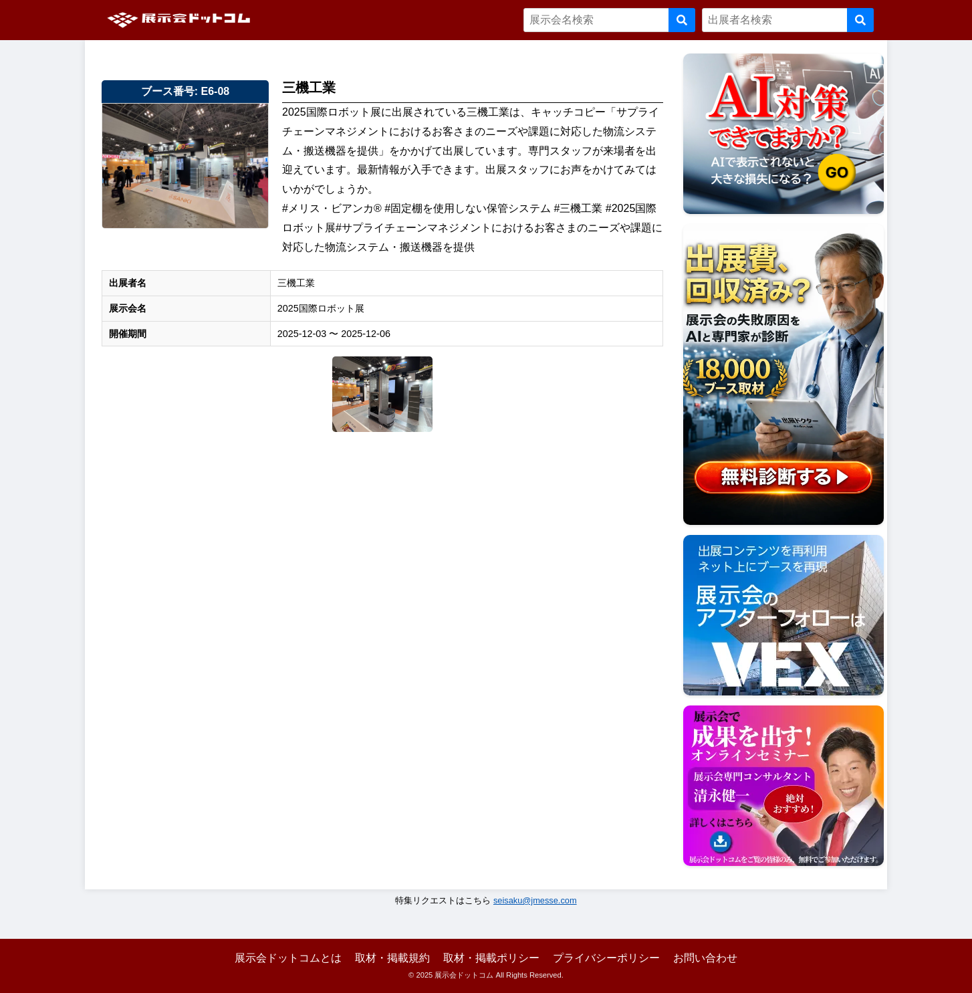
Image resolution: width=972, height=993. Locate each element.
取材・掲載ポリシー (491, 958)
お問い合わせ (705, 958)
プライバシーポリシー (606, 958)
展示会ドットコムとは (288, 958)
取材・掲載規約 (392, 958)
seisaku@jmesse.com (535, 900)
